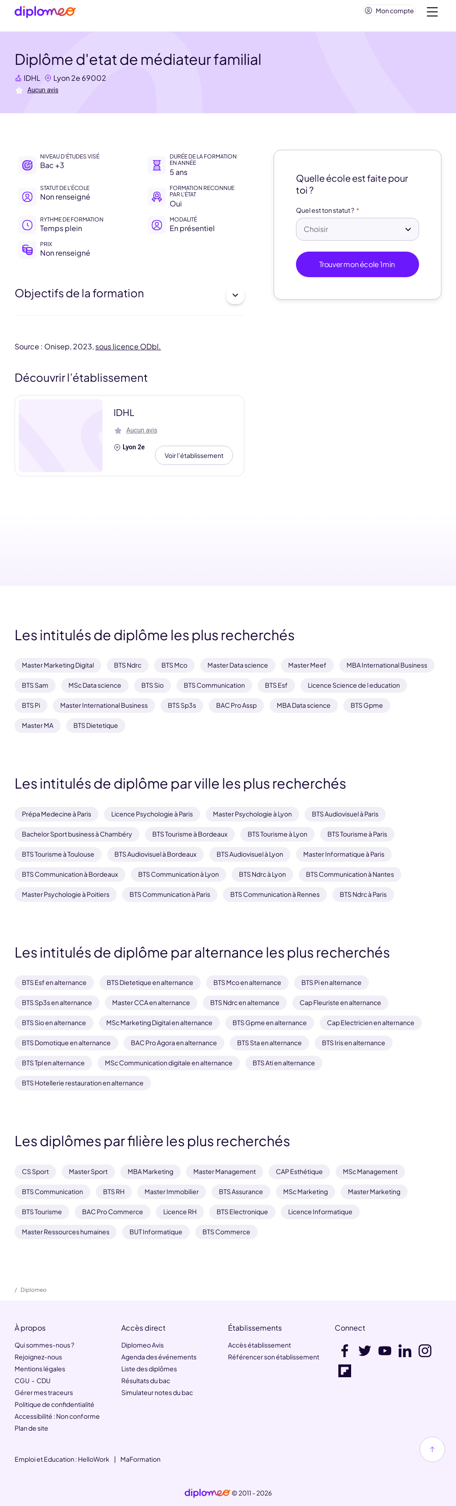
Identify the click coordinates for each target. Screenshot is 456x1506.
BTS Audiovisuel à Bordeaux (155, 854)
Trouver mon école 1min (357, 268)
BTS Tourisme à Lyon (277, 834)
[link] (207, 1493)
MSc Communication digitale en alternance (169, 1062)
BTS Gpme (367, 705)
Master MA (37, 725)
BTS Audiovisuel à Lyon (250, 854)
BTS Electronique (242, 1211)
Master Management (224, 1171)
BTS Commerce (226, 1231)
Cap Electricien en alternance (371, 1022)
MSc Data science (94, 685)
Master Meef (307, 665)
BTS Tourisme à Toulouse (58, 854)
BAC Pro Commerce (112, 1211)
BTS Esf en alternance (54, 982)
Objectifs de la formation (129, 299)
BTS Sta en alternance (269, 1042)
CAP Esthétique (299, 1171)
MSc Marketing (305, 1191)
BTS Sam (35, 685)
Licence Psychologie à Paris (152, 814)
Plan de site (31, 1428)
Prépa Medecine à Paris (56, 814)
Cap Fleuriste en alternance (340, 1002)
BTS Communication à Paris (170, 894)
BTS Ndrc (127, 665)
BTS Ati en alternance (284, 1062)
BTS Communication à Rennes (275, 894)
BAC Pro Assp (236, 705)
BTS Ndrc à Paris (363, 894)
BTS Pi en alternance (331, 982)
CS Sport (35, 1171)
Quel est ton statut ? (325, 214)
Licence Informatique (320, 1211)
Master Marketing (374, 1191)
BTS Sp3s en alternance (57, 1002)
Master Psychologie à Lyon (252, 814)
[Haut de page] (432, 1449)
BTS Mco (174, 665)
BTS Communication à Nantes (350, 874)
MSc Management (370, 1171)
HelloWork (93, 1459)
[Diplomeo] (45, 14)
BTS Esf (276, 685)
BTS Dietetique (95, 725)
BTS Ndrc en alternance (245, 1002)
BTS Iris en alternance (353, 1042)
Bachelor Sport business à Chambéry (77, 834)
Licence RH (180, 1211)
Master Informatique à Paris (343, 854)
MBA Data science (304, 705)
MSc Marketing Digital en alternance (159, 1022)
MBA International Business (387, 665)
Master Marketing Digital (58, 665)
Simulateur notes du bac (157, 1392)
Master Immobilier (172, 1191)
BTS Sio (152, 685)
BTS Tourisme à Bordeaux (190, 834)
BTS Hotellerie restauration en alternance (83, 1083)
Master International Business (104, 705)
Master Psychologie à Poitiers (65, 894)
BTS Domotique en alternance (66, 1042)
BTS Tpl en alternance (53, 1062)
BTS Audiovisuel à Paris (345, 814)
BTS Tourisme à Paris (357, 834)
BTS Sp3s (182, 705)
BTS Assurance (241, 1191)
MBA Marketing (150, 1171)
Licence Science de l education (354, 685)
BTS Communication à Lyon (178, 874)
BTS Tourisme (42, 1211)
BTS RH (113, 1191)
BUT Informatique (156, 1231)
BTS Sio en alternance (54, 1022)
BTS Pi (31, 705)
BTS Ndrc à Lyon (262, 874)
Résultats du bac (145, 1380)
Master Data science (237, 665)
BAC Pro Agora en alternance (174, 1042)
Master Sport (88, 1171)
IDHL (32, 81)
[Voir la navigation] (432, 13)
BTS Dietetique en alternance (150, 982)
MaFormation (140, 1459)
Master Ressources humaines (65, 1231)
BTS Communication (214, 685)
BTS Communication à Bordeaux (70, 874)
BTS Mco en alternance (247, 982)
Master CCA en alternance (151, 1002)
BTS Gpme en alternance (270, 1022)
